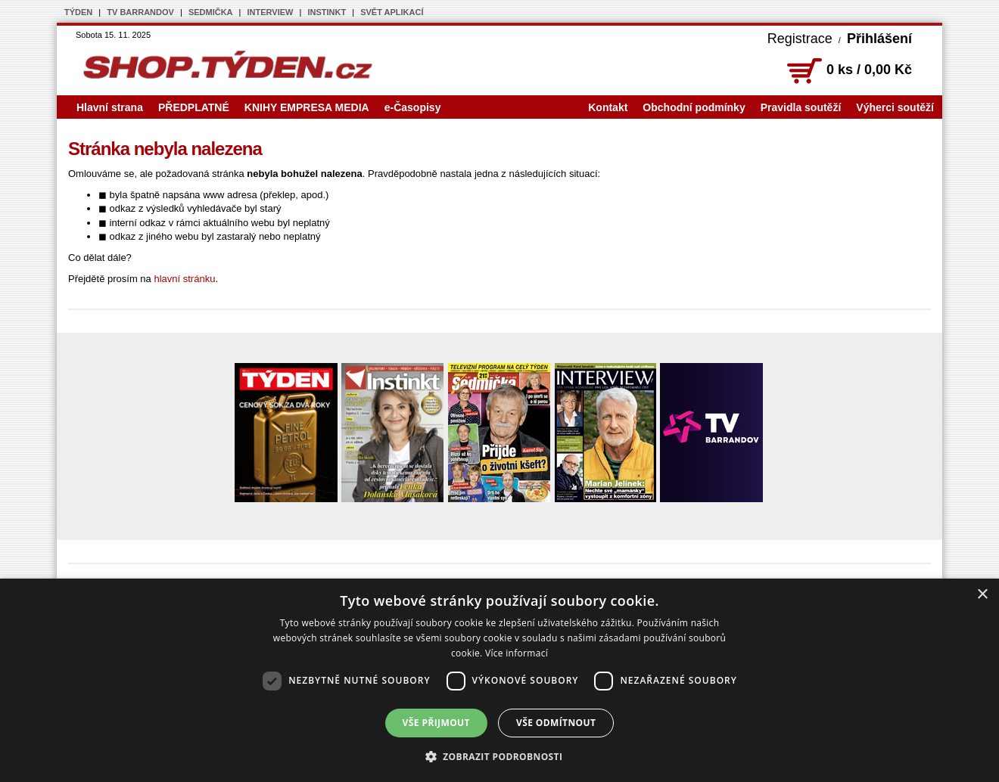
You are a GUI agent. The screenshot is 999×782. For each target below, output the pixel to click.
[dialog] (499, 680)
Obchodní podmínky (694, 107)
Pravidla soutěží (801, 107)
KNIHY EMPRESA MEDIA (306, 107)
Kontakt (607, 107)
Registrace (799, 38)
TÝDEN (78, 12)
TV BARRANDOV (140, 12)
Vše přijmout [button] (436, 722)
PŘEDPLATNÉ (193, 107)
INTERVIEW (270, 12)
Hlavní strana (109, 107)
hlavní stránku (184, 278)
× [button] (982, 594)
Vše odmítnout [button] (556, 722)
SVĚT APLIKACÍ (391, 12)
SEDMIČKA (210, 12)
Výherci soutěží (895, 107)
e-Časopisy (412, 107)
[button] (500, 756)
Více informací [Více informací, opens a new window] (516, 653)
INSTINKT (326, 12)
